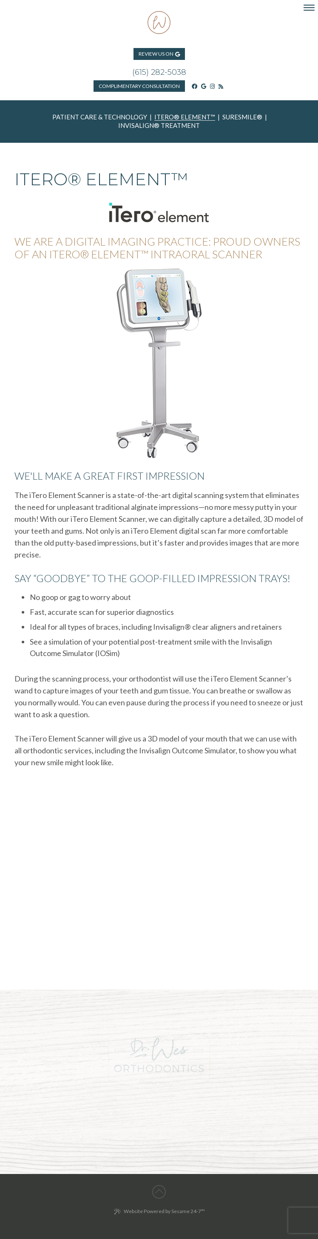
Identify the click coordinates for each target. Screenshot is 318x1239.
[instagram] (212, 86)
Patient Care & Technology (99, 117)
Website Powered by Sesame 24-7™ (159, 1211)
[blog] (220, 86)
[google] (203, 86)
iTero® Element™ (184, 117)
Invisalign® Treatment (159, 125)
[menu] (309, 7)
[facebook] (194, 86)
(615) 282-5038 (159, 72)
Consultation (139, 86)
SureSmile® (242, 117)
